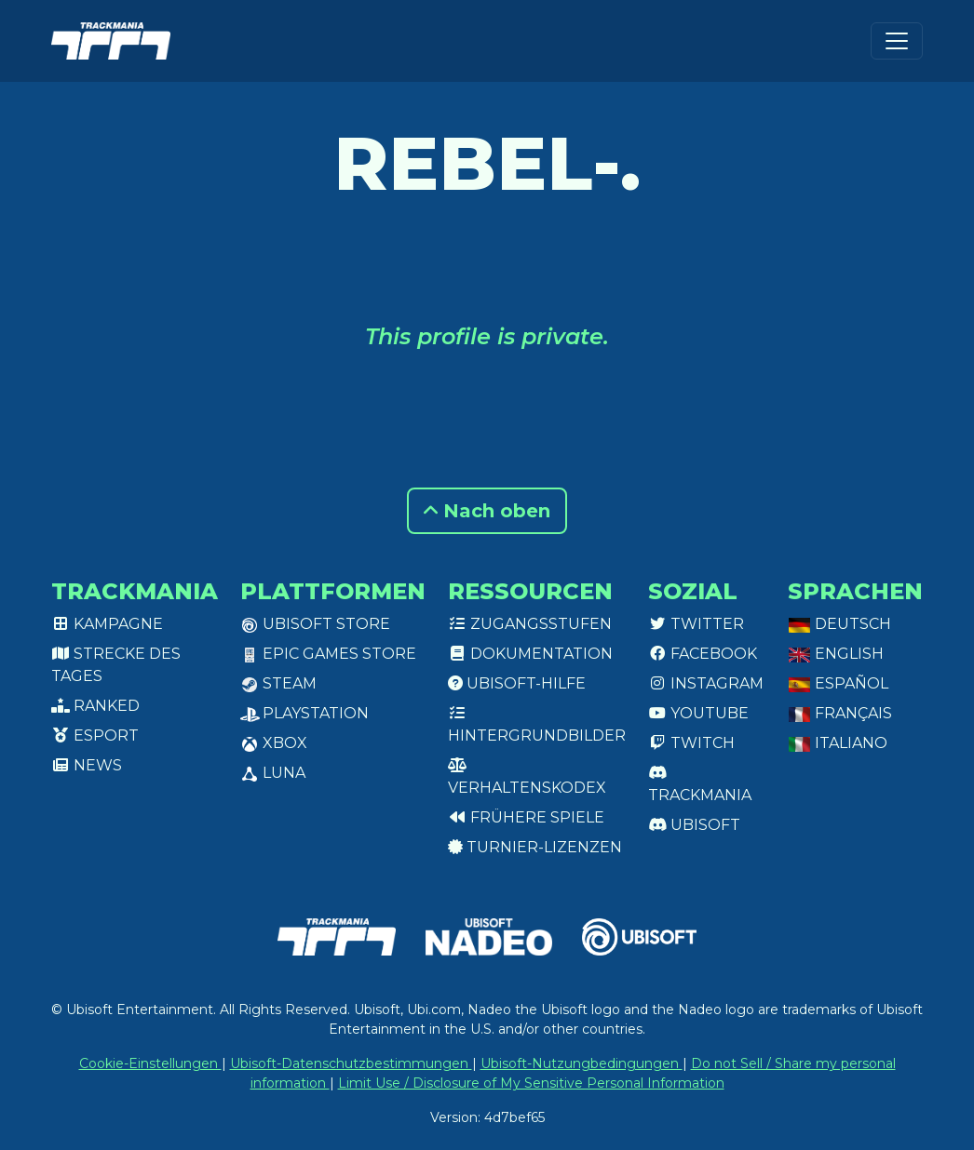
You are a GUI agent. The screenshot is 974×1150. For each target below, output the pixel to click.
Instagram (706, 683)
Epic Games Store (328, 653)
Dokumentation (530, 653)
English (836, 653)
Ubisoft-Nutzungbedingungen (581, 1063)
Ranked (95, 706)
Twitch (691, 743)
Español (838, 683)
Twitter (696, 624)
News (86, 765)
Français (840, 713)
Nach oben (487, 511)
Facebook (702, 653)
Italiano (837, 743)
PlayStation (304, 713)
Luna (272, 773)
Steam (278, 683)
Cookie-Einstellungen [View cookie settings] (150, 1063)
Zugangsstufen (530, 624)
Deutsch (839, 624)
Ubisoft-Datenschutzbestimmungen (351, 1063)
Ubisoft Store (315, 624)
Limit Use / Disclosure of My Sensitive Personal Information (531, 1083)
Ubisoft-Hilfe (517, 683)
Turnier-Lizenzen (535, 847)
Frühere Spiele (526, 817)
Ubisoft (694, 825)
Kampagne (107, 624)
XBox (273, 743)
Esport (95, 735)
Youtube (698, 713)
